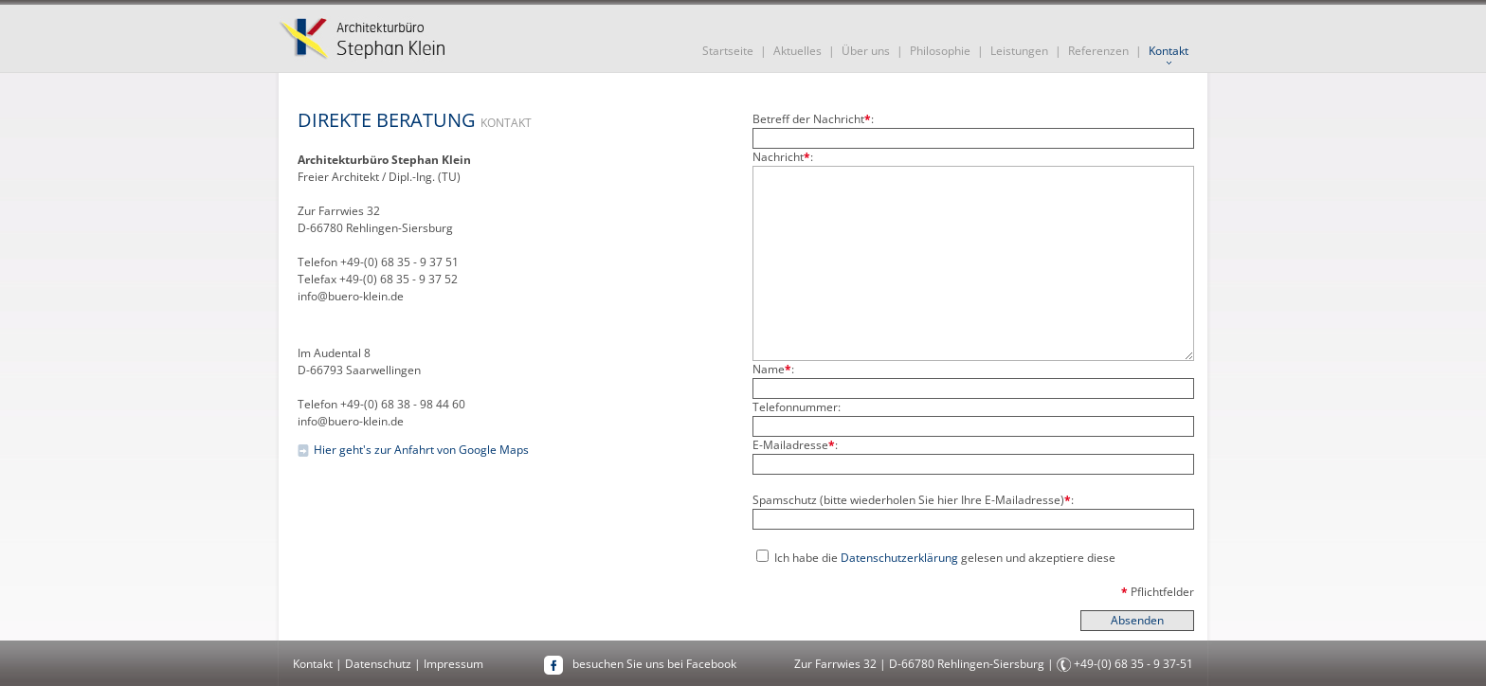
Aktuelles (797, 51)
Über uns (866, 51)
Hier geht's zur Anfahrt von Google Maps (421, 450)
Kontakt (1168, 51)
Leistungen (1019, 51)
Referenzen (1098, 51)
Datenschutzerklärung (899, 558)
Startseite (727, 51)
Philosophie (940, 51)
